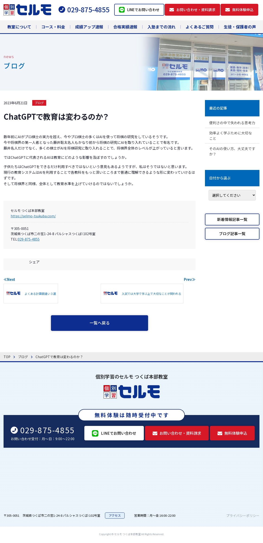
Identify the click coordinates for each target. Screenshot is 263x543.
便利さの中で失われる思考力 (231, 126)
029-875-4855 (29, 239)
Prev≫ (189, 279)
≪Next (9, 279)
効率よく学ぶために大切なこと (232, 142)
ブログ (39, 102)
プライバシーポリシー (242, 516)
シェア (34, 261)
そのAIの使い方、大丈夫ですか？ (231, 158)
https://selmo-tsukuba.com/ (33, 216)
